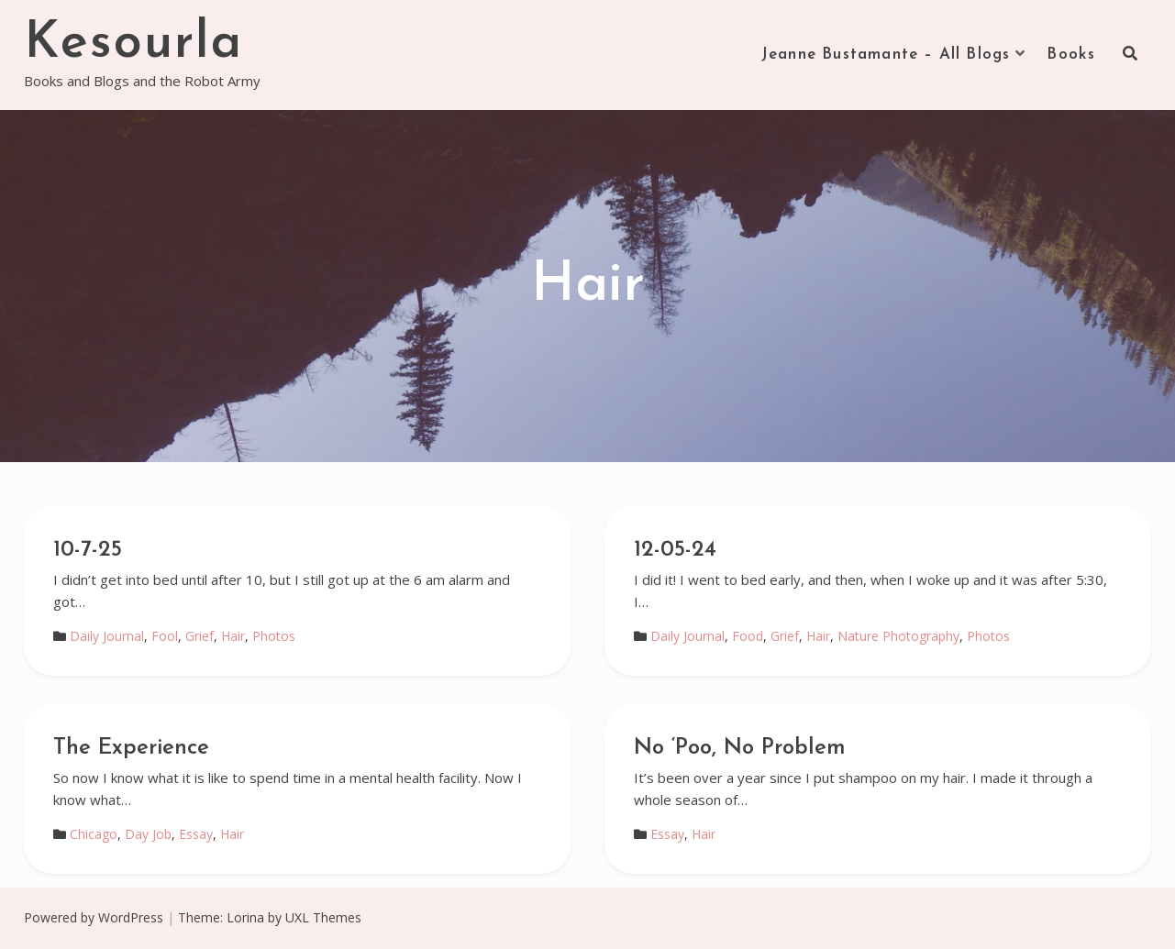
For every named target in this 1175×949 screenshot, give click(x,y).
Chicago (93, 834)
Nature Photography (898, 636)
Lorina (245, 917)
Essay (196, 834)
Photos (273, 636)
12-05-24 (675, 550)
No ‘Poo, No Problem (740, 748)
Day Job (148, 834)
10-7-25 (87, 550)
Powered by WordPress (93, 917)
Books (1071, 54)
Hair (233, 636)
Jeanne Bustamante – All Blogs (886, 54)
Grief (199, 636)
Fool (164, 636)
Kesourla (133, 44)
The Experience (131, 748)
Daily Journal (107, 636)
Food (747, 636)
